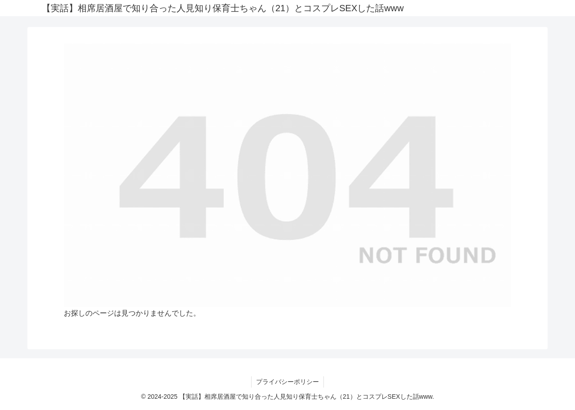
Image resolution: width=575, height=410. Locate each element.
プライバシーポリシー (287, 381)
